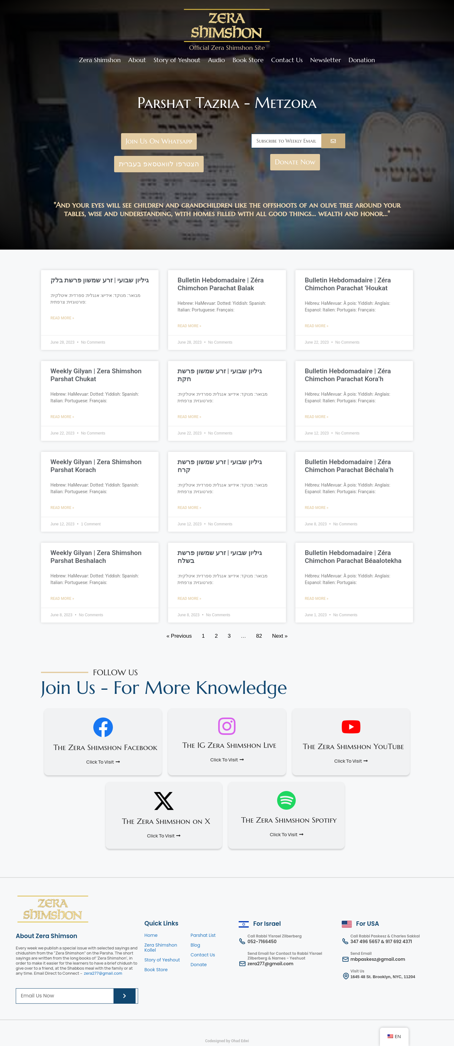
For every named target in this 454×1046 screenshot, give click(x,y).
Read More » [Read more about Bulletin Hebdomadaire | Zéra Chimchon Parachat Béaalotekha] (317, 598)
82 (259, 636)
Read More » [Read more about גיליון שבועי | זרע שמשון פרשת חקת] (189, 417)
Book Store (248, 60)
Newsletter (325, 60)
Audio (216, 60)
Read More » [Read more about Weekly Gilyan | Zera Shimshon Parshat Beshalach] (62, 598)
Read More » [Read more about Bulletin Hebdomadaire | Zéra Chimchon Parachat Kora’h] (317, 417)
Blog (195, 945)
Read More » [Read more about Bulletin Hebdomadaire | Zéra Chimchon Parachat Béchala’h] (317, 507)
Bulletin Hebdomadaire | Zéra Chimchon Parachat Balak (221, 284)
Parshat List (203, 935)
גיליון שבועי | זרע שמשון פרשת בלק (99, 280)
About (137, 60)
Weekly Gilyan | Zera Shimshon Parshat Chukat (96, 375)
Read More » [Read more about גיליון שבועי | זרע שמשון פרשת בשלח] (189, 598)
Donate (199, 964)
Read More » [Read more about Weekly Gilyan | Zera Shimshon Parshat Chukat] (62, 417)
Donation (362, 60)
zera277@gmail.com (103, 973)
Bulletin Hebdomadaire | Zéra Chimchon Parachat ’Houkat (348, 284)
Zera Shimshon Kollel (160, 947)
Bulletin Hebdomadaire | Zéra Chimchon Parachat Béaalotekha (353, 556)
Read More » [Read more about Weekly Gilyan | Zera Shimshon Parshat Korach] (62, 507)
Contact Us (287, 60)
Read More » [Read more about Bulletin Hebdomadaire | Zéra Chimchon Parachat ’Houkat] (317, 326)
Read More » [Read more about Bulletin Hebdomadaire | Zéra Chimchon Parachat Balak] (189, 326)
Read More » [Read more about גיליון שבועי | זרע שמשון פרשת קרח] (189, 507)
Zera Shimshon (100, 60)
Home (151, 935)
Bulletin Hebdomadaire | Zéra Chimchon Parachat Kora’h (348, 375)
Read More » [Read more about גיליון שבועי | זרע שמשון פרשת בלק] (62, 318)
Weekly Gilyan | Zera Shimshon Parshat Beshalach (96, 556)
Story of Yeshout (177, 60)
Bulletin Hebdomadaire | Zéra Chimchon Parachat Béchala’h (349, 466)
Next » (280, 636)
